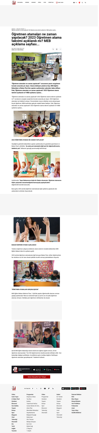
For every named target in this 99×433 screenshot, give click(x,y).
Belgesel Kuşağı (31, 415)
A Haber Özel (16, 399)
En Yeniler (60, 397)
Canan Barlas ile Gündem (34, 406)
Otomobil (14, 421)
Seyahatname (31, 412)
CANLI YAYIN (59, 2)
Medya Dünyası (31, 421)
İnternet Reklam (76, 394)
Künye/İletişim (76, 401)
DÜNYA (39, 2)
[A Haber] (14, 2)
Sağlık (13, 428)
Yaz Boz (29, 399)
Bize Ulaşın (75, 399)
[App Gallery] (57, 369)
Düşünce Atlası (31, 397)
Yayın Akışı (75, 410)
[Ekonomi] (68, 2)
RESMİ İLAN (50, 2)
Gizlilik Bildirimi (76, 412)
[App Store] (37, 369)
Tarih (13, 426)
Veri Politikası (76, 403)
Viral (13, 417)
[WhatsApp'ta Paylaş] (56, 49)
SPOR (45, 2)
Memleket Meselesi (32, 410)
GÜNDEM (27, 2)
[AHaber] (75, 2)
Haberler (13, 28)
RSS (73, 397)
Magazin (14, 415)
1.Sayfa (29, 431)
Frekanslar (75, 406)
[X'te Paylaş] (53, 49)
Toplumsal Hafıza (32, 403)
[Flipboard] (48, 388)
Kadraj (28, 401)
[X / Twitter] (36, 388)
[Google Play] (47, 369)
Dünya (13, 410)
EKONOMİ (34, 2)
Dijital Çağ (30, 426)
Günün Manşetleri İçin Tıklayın (37, 377)
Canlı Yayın (15, 397)
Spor (13, 412)
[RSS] (53, 388)
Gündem (14, 401)
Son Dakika (15, 406)
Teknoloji (14, 419)
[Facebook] (32, 388)
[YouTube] (44, 388)
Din (13, 424)
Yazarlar (14, 431)
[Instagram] (40, 388)
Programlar (30, 394)
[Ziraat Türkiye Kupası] (79, 3)
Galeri (58, 394)
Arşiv (73, 408)
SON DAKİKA (20, 2)
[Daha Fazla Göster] (60, 49)
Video (13, 394)
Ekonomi (14, 403)
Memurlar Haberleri (20, 28)
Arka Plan (29, 408)
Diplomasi (30, 417)
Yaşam (14, 408)
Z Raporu (29, 428)
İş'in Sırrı (29, 424)
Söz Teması (30, 419)
